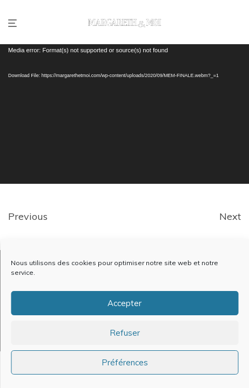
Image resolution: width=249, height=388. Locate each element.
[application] (124, 114)
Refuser (125, 333)
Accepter (124, 303)
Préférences (125, 362)
